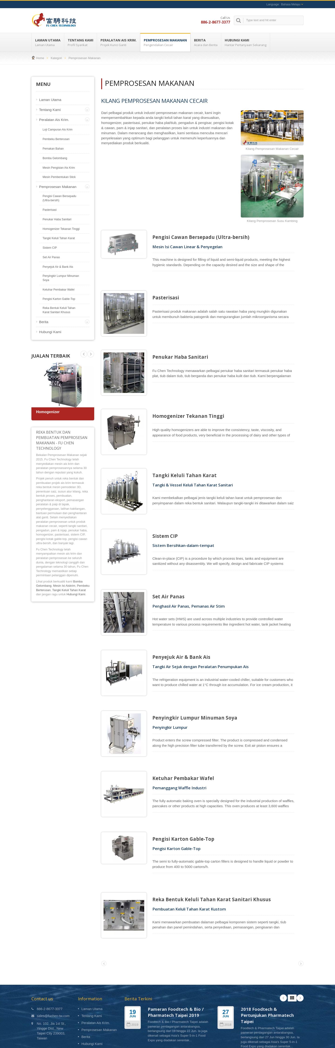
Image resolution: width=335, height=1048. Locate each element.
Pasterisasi (50, 209)
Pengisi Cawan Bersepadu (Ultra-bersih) (59, 198)
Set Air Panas (51, 257)
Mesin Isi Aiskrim (64, 585)
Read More (155, 1007)
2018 (225, 982)
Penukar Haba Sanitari (57, 219)
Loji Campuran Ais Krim (57, 129)
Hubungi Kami (245, 42)
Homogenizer (48, 412)
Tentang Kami (80, 42)
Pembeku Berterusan (56, 139)
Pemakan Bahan (53, 148)
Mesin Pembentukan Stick (59, 177)
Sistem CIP (50, 247)
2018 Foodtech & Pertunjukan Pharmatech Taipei (267, 973)
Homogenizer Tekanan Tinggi (61, 229)
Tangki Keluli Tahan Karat (59, 238)
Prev (90, 354)
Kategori (56, 58)
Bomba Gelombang (55, 158)
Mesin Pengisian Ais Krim (59, 167)
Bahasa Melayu (290, 4)
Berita (206, 42)
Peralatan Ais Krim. (118, 42)
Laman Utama (48, 42)
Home (40, 58)
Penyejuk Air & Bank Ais (58, 266)
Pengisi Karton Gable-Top (59, 299)
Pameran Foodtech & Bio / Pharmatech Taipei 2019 (176, 970)
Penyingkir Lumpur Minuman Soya (61, 278)
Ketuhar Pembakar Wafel (58, 289)
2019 (132, 982)
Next (83, 354)
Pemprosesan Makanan (165, 42)
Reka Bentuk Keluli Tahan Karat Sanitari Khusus (59, 310)
